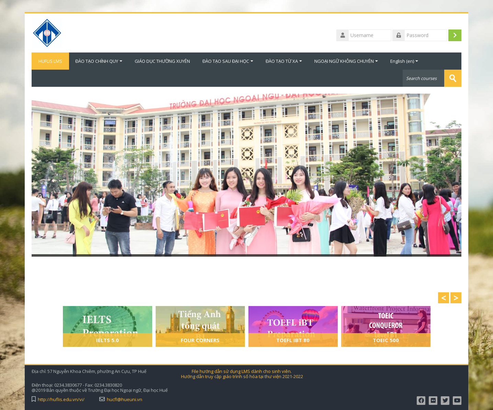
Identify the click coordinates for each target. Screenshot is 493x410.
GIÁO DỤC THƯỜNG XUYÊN (162, 61)
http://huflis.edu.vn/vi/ (61, 399)
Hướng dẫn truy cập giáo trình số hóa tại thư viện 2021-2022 (242, 376)
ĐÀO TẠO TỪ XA (284, 61)
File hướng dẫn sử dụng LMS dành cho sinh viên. (242, 371)
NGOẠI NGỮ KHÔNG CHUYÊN (346, 61)
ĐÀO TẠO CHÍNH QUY (98, 61)
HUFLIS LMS (50, 61)
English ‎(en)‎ (404, 61)
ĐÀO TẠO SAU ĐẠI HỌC (227, 61)
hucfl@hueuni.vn (124, 399)
